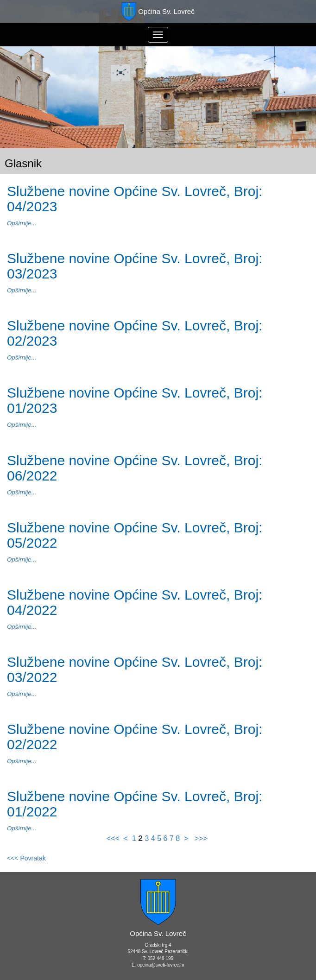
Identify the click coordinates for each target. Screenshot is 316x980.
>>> (199, 838)
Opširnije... (22, 223)
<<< (114, 838)
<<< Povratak (26, 858)
